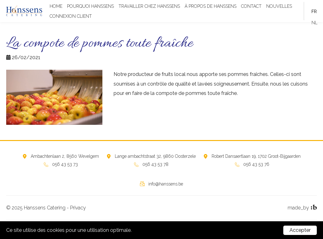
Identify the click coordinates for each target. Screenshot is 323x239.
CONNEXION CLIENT (71, 16)
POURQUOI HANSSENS (90, 6)
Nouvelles (279, 6)
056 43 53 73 (65, 164)
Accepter (300, 230)
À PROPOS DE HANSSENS (210, 6)
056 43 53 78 (155, 164)
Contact (251, 6)
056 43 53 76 (256, 164)
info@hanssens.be (165, 183)
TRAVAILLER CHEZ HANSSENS (149, 6)
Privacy (78, 208)
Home (56, 6)
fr (314, 11)
